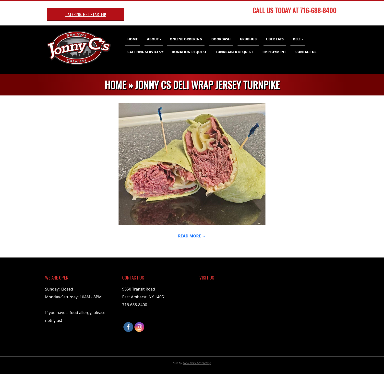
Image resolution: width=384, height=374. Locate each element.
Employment (274, 51)
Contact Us (305, 51)
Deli (296, 39)
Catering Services (144, 51)
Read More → (192, 236)
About (153, 39)
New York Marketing (197, 363)
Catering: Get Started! (85, 14)
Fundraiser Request (234, 51)
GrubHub (248, 39)
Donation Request (189, 51)
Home (132, 39)
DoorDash (221, 39)
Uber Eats (275, 39)
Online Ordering (186, 39)
